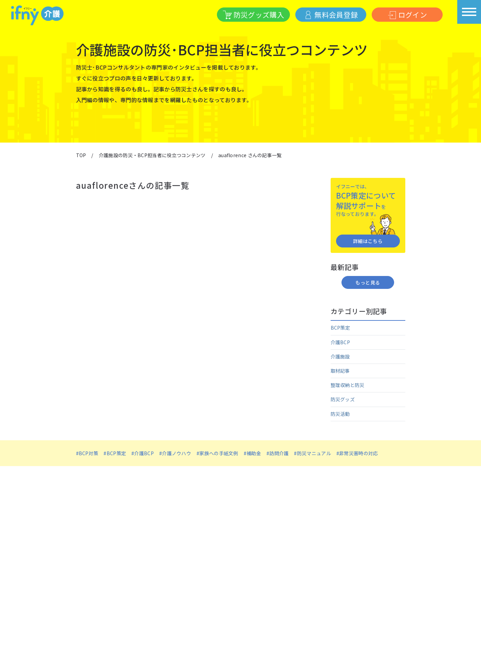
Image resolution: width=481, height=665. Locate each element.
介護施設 (340, 356)
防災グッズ (343, 399)
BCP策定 (340, 327)
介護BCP (340, 342)
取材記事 (340, 370)
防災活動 (340, 413)
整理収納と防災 (348, 385)
